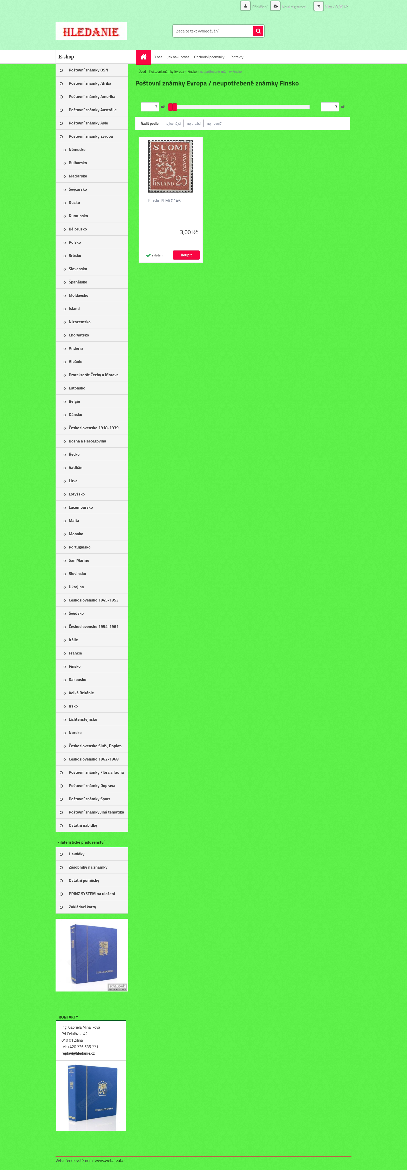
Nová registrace (293, 6)
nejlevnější (173, 123)
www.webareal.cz (110, 1160)
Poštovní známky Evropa (166, 71)
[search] (258, 31)
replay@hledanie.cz (78, 1053)
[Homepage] (145, 56)
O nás (158, 57)
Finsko (192, 71)
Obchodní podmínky (209, 57)
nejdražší (194, 123)
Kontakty (236, 57)
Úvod (142, 71)
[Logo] (91, 31)
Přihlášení (260, 6)
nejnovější (214, 123)
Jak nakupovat (178, 57)
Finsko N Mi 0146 (164, 200)
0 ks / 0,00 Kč (336, 6)
